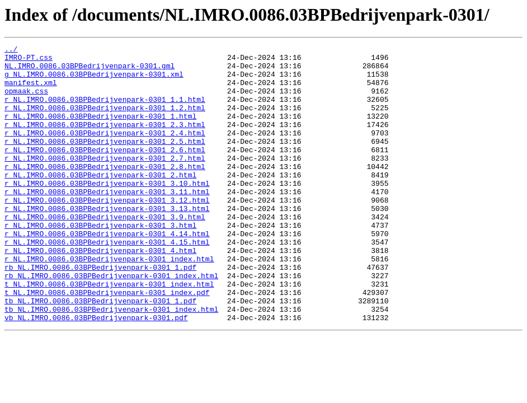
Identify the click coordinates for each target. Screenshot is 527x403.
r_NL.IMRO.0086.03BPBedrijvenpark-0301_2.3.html (104, 141)
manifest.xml (30, 91)
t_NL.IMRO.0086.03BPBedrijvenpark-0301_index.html (109, 332)
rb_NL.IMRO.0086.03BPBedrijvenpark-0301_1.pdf (100, 312)
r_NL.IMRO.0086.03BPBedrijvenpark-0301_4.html (100, 292)
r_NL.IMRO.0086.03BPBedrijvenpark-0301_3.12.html (107, 232)
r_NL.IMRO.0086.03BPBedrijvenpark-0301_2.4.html (104, 151)
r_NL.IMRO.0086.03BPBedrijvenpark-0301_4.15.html (107, 282)
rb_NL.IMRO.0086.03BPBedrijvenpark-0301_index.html (111, 322)
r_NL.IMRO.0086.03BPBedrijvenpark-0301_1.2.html (104, 121)
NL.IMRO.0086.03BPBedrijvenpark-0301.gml (89, 70)
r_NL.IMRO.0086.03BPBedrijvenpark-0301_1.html (100, 131)
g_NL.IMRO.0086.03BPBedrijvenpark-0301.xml (93, 81)
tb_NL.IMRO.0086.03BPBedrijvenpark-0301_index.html (111, 363)
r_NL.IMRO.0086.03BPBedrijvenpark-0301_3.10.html (107, 212)
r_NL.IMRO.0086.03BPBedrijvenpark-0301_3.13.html (107, 242)
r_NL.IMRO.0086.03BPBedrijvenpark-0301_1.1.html (104, 111)
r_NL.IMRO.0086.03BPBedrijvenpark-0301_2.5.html (104, 161)
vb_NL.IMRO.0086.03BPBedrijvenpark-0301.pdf (96, 373)
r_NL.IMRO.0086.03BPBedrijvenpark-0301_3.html (100, 262)
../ (10, 50)
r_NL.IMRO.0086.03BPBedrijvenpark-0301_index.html (109, 302)
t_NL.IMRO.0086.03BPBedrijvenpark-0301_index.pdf (107, 343)
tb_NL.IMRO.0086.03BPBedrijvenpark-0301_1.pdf (100, 353)
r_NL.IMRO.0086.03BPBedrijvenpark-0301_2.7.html (104, 181)
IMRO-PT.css (28, 60)
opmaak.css (26, 101)
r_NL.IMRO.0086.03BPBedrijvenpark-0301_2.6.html (104, 171)
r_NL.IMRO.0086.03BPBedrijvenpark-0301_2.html (100, 201)
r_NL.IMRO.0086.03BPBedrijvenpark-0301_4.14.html (107, 272)
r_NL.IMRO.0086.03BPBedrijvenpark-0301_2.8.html (104, 191)
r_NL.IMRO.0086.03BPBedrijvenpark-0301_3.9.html (104, 252)
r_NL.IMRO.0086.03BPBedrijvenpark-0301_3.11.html (107, 222)
